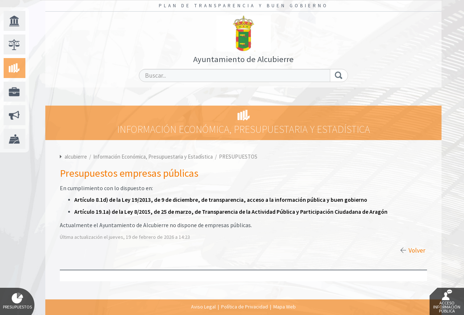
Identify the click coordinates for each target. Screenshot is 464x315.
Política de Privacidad (244, 306)
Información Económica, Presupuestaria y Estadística (153, 156)
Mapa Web (284, 306)
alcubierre (76, 156)
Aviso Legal (203, 306)
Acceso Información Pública (446, 302)
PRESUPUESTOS (238, 156)
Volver (417, 250)
